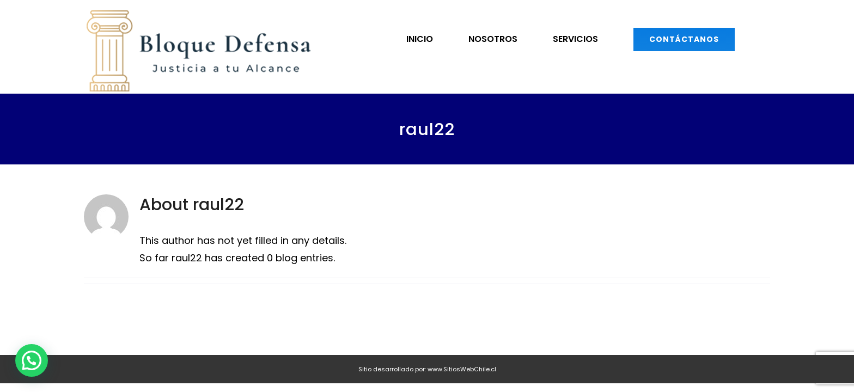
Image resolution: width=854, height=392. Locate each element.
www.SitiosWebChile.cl (462, 369)
